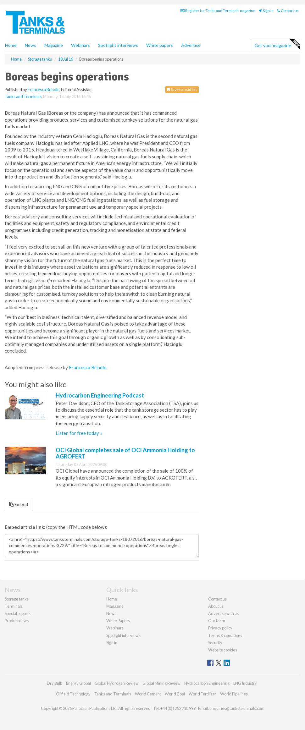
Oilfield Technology (73, 693)
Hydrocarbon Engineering (207, 683)
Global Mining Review (161, 683)
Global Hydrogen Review (117, 683)
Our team (216, 620)
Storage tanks (17, 598)
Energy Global (78, 683)
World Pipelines (234, 693)
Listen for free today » (79, 433)
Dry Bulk (54, 683)
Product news (17, 620)
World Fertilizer (202, 693)
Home (11, 45)
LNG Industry (245, 683)
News (111, 613)
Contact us (288, 10)
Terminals (14, 606)
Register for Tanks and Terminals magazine (217, 10)
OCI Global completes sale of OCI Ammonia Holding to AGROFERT (125, 453)
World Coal (175, 693)
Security (215, 642)
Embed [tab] (18, 504)
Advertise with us (223, 613)
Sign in (266, 10)
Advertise (191, 45)
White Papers (118, 620)
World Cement (148, 693)
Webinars (80, 45)
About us (216, 606)
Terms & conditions (225, 635)
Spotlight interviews (118, 45)
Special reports (17, 613)
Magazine (53, 45)
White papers (159, 45)
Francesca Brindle (43, 89)
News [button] (30, 45)
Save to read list (182, 89)
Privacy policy (220, 627)
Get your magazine (277, 44)
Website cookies (222, 649)
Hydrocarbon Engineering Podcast (100, 395)
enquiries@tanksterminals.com (236, 708)
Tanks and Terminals (23, 96)
